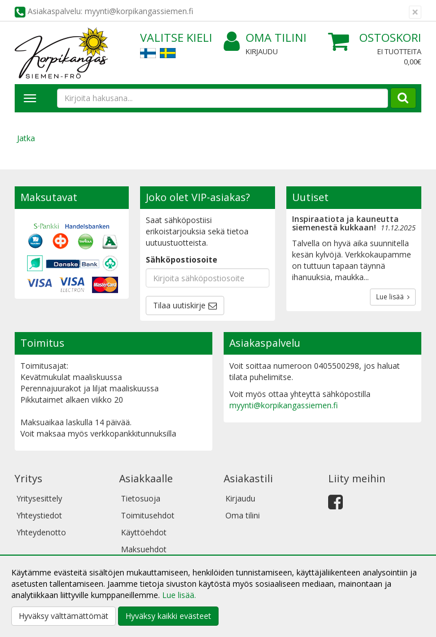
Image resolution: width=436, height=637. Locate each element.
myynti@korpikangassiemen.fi (283, 405)
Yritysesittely (39, 498)
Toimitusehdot (148, 515)
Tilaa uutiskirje (179, 305)
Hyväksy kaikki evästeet (168, 615)
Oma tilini (265, 38)
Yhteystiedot (39, 515)
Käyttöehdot (144, 532)
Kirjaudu (262, 51)
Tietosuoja (140, 498)
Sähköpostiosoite (181, 259)
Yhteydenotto (41, 532)
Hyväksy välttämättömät (63, 615)
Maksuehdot (144, 549)
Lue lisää (392, 297)
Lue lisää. (179, 595)
